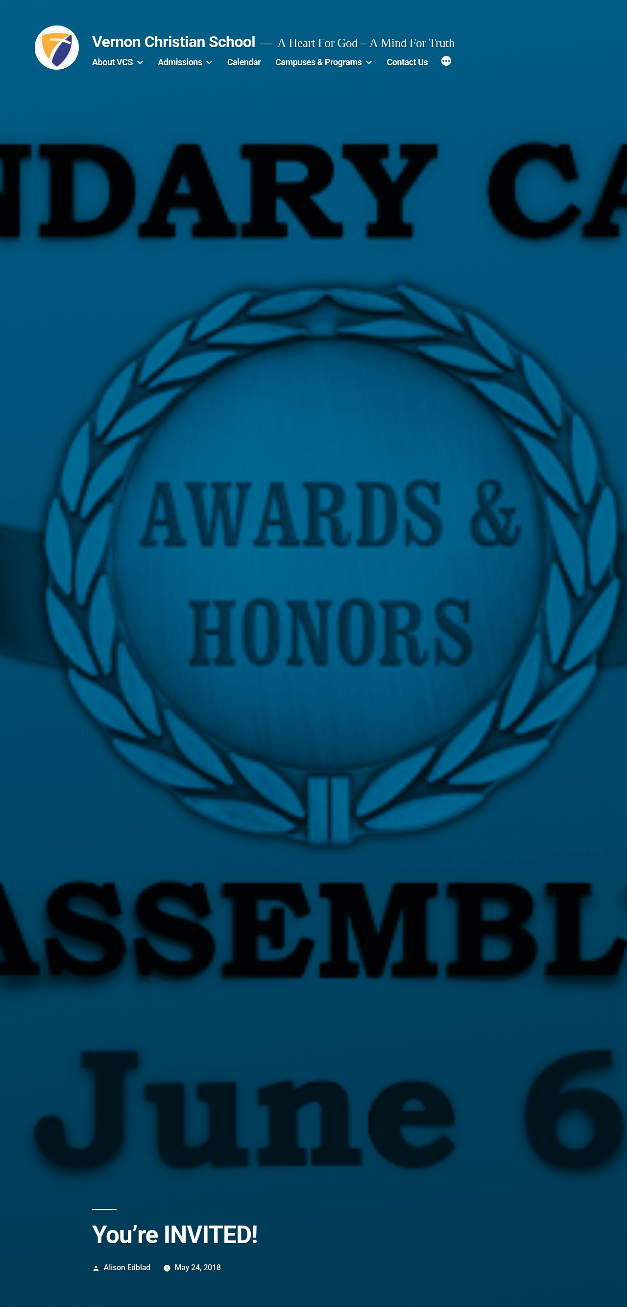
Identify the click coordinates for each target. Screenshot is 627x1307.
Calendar (244, 62)
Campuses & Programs (318, 62)
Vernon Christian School (173, 41)
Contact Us (407, 62)
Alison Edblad (127, 1267)
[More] (446, 62)
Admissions (180, 62)
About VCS (112, 62)
